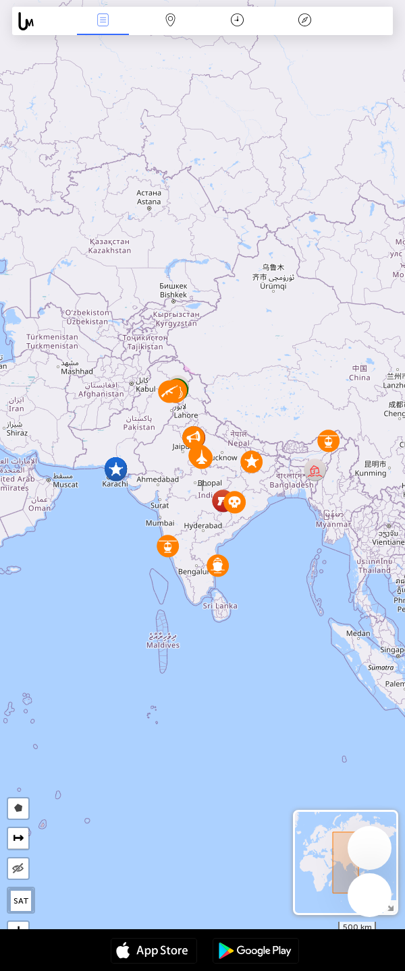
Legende (304, 21)
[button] (218, 565)
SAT (21, 901)
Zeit (237, 21)
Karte (170, 21)
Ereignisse (102, 21)
